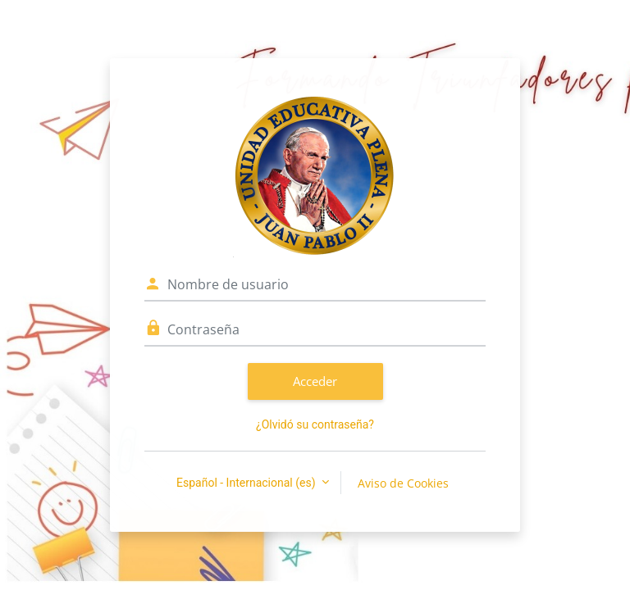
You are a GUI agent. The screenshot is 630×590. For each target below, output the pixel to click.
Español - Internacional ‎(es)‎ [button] (247, 482)
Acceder (315, 381)
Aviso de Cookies (403, 483)
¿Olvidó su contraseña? (315, 424)
